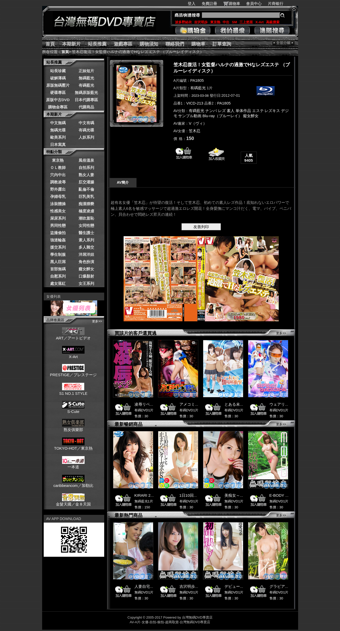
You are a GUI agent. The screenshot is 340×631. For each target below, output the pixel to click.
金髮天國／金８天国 (73, 502)
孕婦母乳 (58, 196)
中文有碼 (86, 123)
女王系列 (86, 283)
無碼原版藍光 (86, 92)
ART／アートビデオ (73, 335)
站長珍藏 (58, 71)
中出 (226, 22)
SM (234, 22)
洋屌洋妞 (86, 254)
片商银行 (278, 3)
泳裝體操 (58, 204)
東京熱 (215, 22)
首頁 (50, 44)
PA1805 (197, 80)
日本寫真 (58, 144)
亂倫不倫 (86, 189)
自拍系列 (86, 167)
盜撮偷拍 (58, 233)
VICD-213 (194, 103)
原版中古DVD (58, 100)
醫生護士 (86, 233)
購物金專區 (57, 107)
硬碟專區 (58, 92)
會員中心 (254, 3)
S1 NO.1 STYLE (73, 391)
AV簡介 (123, 182)
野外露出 (58, 189)
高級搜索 (272, 22)
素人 (231, 110)
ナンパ (211, 110)
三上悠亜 (246, 22)
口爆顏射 (86, 276)
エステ (258, 110)
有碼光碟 (86, 130)
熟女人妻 (86, 175)
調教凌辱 (58, 182)
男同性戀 (58, 225)
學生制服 (58, 254)
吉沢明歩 (201, 22)
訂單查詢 (222, 44)
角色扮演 (86, 261)
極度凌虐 (86, 211)
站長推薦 (97, 44)
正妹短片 (86, 71)
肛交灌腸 (86, 182)
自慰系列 (58, 276)
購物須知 (149, 44)
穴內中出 (58, 175)
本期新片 (71, 44)
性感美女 (58, 211)
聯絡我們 (174, 44)
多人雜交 (86, 247)
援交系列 (58, 247)
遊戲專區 (123, 44)
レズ (222, 110)
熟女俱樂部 (73, 427)
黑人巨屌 (58, 261)
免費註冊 (209, 3)
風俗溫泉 (86, 160)
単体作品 (243, 110)
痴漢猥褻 (86, 204)
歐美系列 (58, 137)
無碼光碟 (58, 130)
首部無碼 (58, 269)
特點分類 (54, 152)
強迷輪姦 (58, 240)
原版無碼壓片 (58, 85)
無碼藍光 (86, 78)
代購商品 (86, 107)
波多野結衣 (183, 22)
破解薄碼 (58, 78)
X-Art (259, 22)
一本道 (73, 464)
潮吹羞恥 (86, 218)
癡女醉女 (86, 269)
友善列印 (201, 227)
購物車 (234, 3)
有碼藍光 (86, 85)
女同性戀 (86, 225)
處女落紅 (58, 283)
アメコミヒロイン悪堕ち (200, 404)
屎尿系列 (58, 218)
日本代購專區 (86, 100)
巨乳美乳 (86, 196)
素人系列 (86, 240)
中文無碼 (58, 123)
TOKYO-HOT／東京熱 (73, 446)
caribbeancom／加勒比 (73, 483)
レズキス (272, 110)
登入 (191, 3)
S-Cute (73, 409)
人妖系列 (86, 137)
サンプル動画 (189, 116)
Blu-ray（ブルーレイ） (222, 116)
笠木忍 (194, 131)
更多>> (97, 321)
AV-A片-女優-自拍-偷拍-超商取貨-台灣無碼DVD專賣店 (170, 622)
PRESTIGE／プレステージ (73, 372)
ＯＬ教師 (58, 167)
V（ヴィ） (198, 123)
